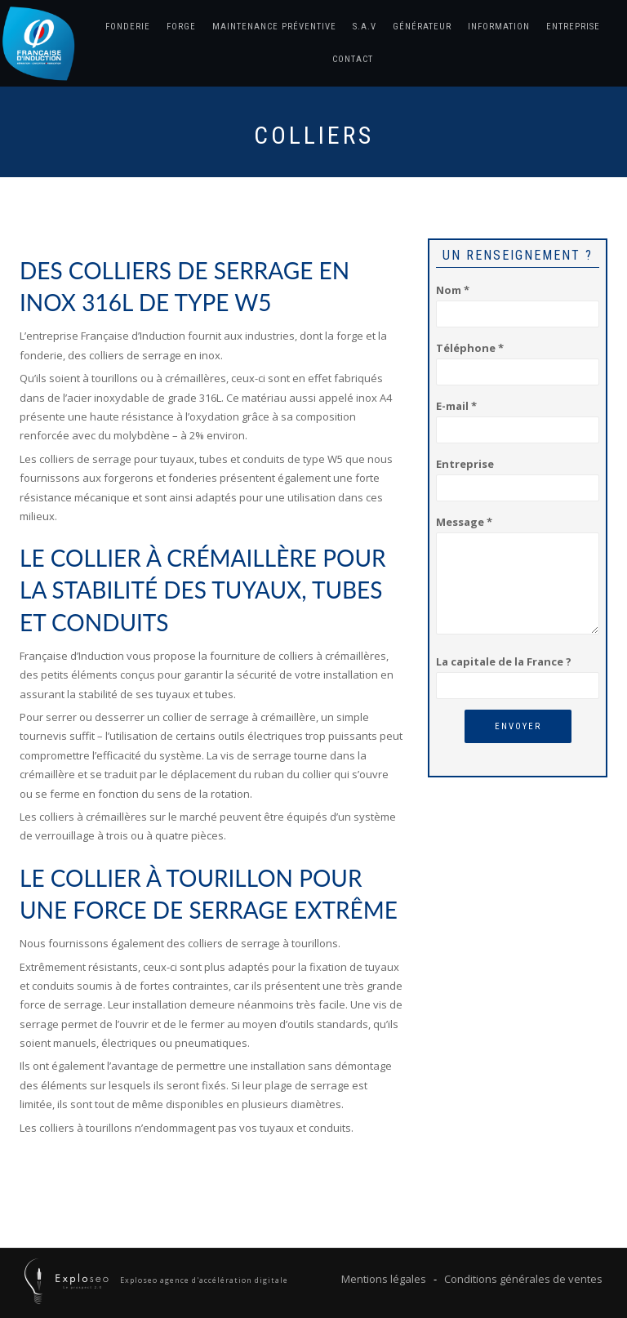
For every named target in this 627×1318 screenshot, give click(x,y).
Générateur (422, 26)
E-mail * (518, 418)
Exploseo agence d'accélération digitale (203, 1280)
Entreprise (573, 26)
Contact (352, 59)
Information (499, 26)
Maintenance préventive (274, 26)
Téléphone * (518, 360)
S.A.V (364, 26)
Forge (181, 26)
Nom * (518, 302)
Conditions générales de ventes (523, 1278)
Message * (518, 576)
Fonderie (127, 26)
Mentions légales (383, 1278)
